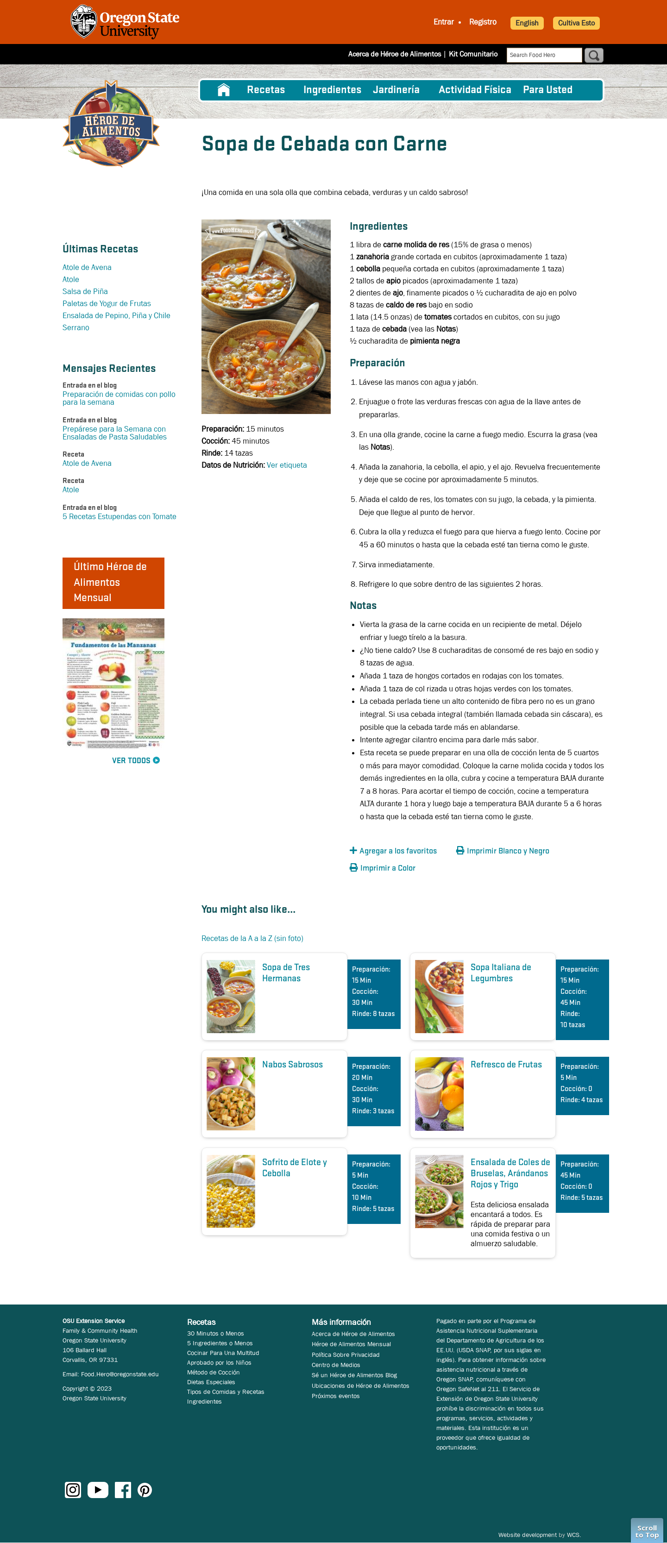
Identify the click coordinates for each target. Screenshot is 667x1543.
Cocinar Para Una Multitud (223, 1353)
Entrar (444, 22)
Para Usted (548, 90)
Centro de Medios (336, 1365)
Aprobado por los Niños (219, 1362)
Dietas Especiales (211, 1382)
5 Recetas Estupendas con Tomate (119, 516)
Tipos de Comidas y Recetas (225, 1391)
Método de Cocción (213, 1372)
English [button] (527, 23)
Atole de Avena (87, 267)
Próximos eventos (336, 1396)
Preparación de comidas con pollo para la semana (119, 398)
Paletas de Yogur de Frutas (107, 303)
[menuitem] (224, 90)
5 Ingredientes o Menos (220, 1343)
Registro (483, 22)
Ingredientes (332, 90)
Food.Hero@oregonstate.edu (120, 1374)
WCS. (574, 1534)
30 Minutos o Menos (215, 1333)
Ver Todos (131, 761)
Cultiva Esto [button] (576, 23)
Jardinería (396, 90)
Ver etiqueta (287, 465)
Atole (71, 279)
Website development (527, 1534)
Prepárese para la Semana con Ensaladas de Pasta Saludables (115, 433)
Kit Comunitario (473, 54)
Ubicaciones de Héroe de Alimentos (360, 1385)
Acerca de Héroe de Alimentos (394, 54)
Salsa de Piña (85, 291)
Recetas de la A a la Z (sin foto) (252, 938)
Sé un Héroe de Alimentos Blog (354, 1375)
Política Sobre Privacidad (346, 1354)
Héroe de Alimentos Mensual (351, 1344)
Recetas (266, 90)
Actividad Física (475, 90)
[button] (401, 851)
